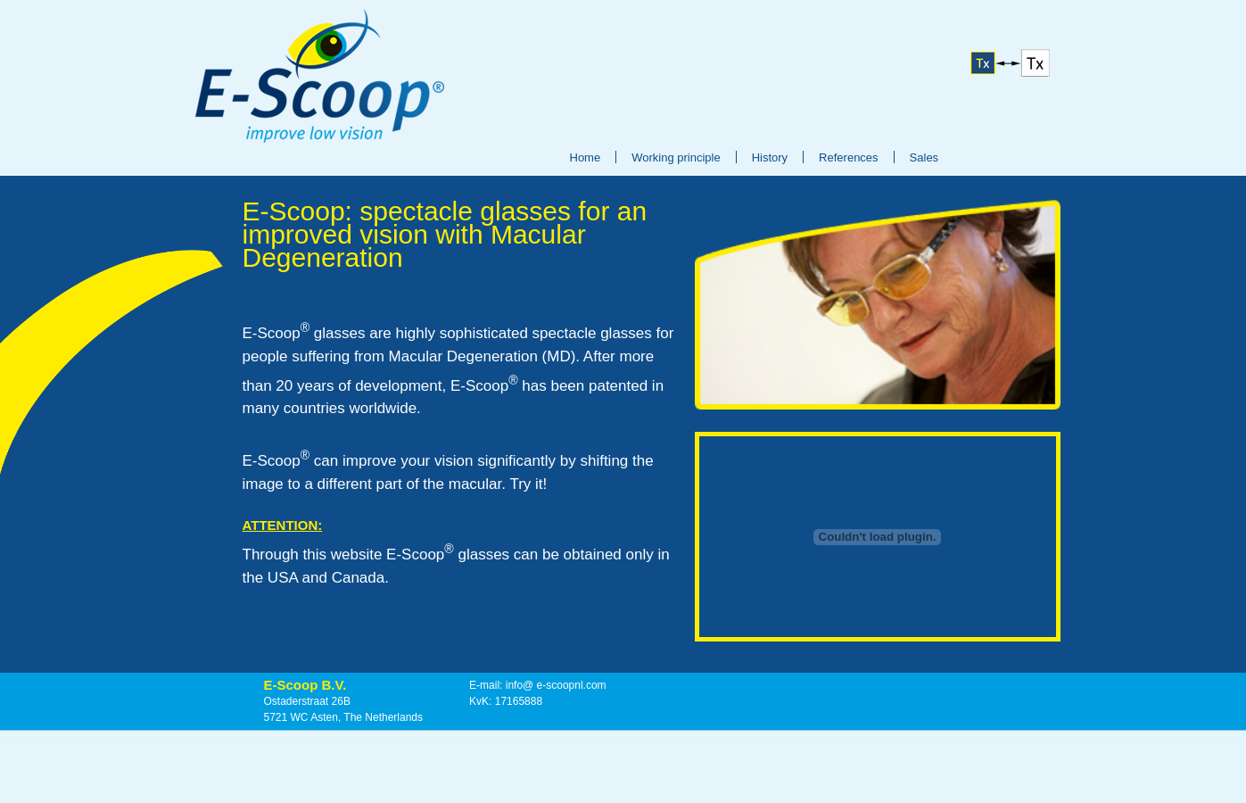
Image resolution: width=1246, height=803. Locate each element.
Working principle (675, 157)
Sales (924, 157)
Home (585, 157)
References (848, 157)
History (770, 157)
